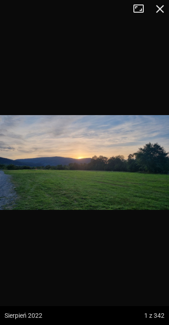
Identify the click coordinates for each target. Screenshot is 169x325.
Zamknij (160, 9)
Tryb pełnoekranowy (142, 9)
